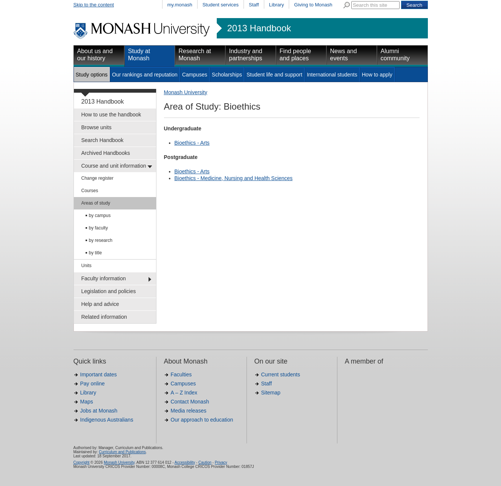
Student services (220, 5)
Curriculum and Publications (122, 452)
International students (332, 75)
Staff (254, 5)
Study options (92, 75)
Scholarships (227, 75)
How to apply (377, 75)
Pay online (92, 384)
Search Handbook (102, 140)
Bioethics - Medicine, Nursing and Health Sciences (234, 178)
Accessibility (185, 462)
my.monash (179, 5)
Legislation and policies (108, 291)
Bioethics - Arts (192, 143)
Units (86, 265)
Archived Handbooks (105, 153)
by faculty (98, 228)
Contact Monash (190, 402)
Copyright (82, 462)
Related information (104, 317)
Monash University (185, 92)
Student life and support (274, 75)
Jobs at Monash (99, 411)
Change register (97, 178)
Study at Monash (139, 54)
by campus (100, 215)
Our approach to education (202, 420)
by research (101, 240)
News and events (343, 54)
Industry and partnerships (245, 54)
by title (95, 252)
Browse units (96, 127)
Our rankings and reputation (145, 75)
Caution (204, 462)
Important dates (98, 374)
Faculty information (103, 278)
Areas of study (95, 203)
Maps (86, 402)
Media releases (189, 411)
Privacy (221, 462)
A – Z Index (184, 393)
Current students (280, 374)
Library (276, 5)
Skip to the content (94, 5)
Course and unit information (113, 166)
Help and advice (100, 304)
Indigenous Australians (106, 420)
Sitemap (270, 393)
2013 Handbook (259, 28)
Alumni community (395, 54)
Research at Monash (195, 54)
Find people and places (295, 54)
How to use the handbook (111, 115)
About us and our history (95, 54)
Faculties (181, 374)
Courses (89, 190)
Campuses (194, 75)
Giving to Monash (313, 5)
